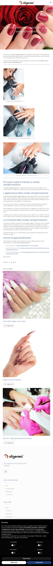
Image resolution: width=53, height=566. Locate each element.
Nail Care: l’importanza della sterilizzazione (17, 438)
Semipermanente (10, 488)
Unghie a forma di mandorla (12, 380)
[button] (50, 522)
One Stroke (8, 510)
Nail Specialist (9, 491)
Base (7, 485)
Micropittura (9, 513)
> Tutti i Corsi (9, 494)
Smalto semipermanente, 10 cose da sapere (27, 245)
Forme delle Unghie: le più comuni (14, 321)
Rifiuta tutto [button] (14, 562)
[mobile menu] (50, 2)
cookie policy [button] (40, 529)
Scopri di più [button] (26, 558)
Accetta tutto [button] (39, 562)
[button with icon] (5, 472)
